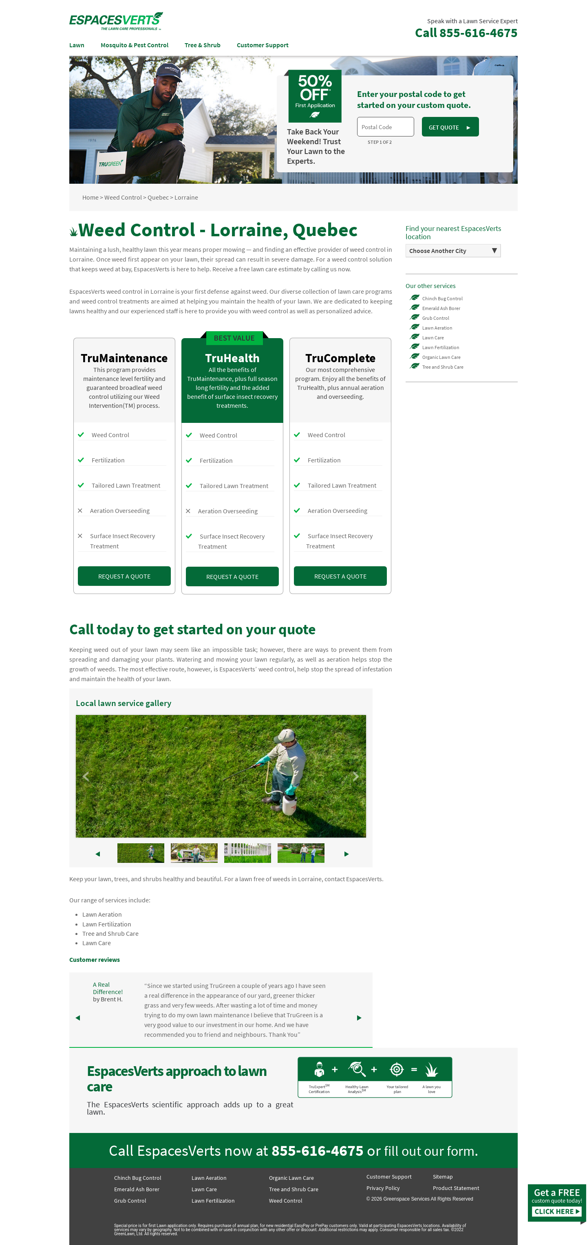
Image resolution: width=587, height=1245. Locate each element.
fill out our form (429, 1150)
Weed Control (285, 1200)
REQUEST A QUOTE (124, 576)
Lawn (76, 45)
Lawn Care (96, 943)
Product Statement (456, 1188)
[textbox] (385, 126)
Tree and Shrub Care (110, 933)
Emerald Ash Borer (441, 308)
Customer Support (263, 45)
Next (355, 776)
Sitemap (443, 1176)
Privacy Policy (383, 1188)
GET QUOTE (450, 127)
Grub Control (435, 318)
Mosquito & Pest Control (134, 45)
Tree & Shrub (203, 45)
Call (466, 32)
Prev (86, 776)
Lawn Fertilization (106, 924)
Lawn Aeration (102, 914)
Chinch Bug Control (442, 298)
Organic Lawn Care (441, 357)
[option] (453, 250)
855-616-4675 (317, 1150)
